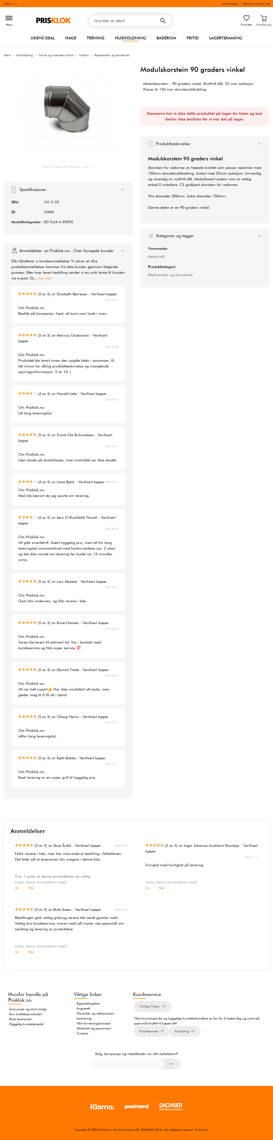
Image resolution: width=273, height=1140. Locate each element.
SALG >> (10, 3)
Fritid (193, 38)
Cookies (82, 1033)
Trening (96, 38)
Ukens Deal (43, 38)
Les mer (45, 278)
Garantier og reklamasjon (95, 1013)
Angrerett (83, 1008)
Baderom (166, 38)
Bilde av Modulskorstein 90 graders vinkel (65, 166)
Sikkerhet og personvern (94, 1028)
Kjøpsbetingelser (88, 1003)
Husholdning (130, 38)
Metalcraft (156, 256)
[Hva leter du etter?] (130, 20)
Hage (70, 38)
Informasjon (230, 3)
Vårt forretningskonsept (94, 1023)
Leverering (84, 1018)
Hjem (7, 55)
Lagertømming (225, 38)
